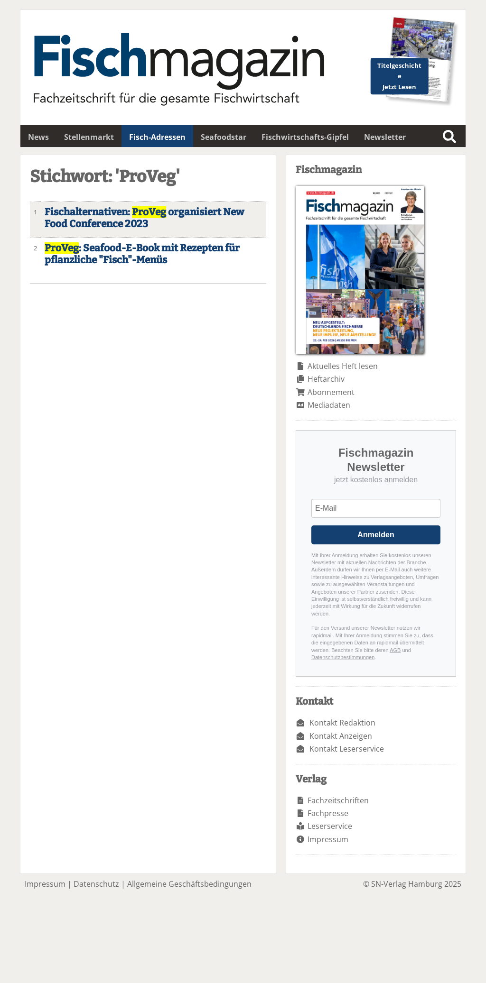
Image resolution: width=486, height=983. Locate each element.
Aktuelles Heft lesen (343, 366)
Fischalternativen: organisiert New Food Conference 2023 (144, 218)
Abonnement (331, 392)
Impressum (328, 839)
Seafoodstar (223, 137)
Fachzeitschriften (338, 800)
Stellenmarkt (89, 137)
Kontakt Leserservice (346, 749)
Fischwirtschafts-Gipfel (305, 137)
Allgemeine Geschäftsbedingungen (189, 884)
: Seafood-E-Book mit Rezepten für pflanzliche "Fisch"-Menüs (142, 254)
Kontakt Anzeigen (340, 736)
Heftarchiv (326, 379)
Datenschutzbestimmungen (342, 657)
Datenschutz (96, 884)
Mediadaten (329, 405)
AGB (395, 650)
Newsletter (385, 137)
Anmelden (375, 535)
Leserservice (330, 826)
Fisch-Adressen (157, 137)
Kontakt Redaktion (342, 722)
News (38, 137)
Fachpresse (328, 813)
